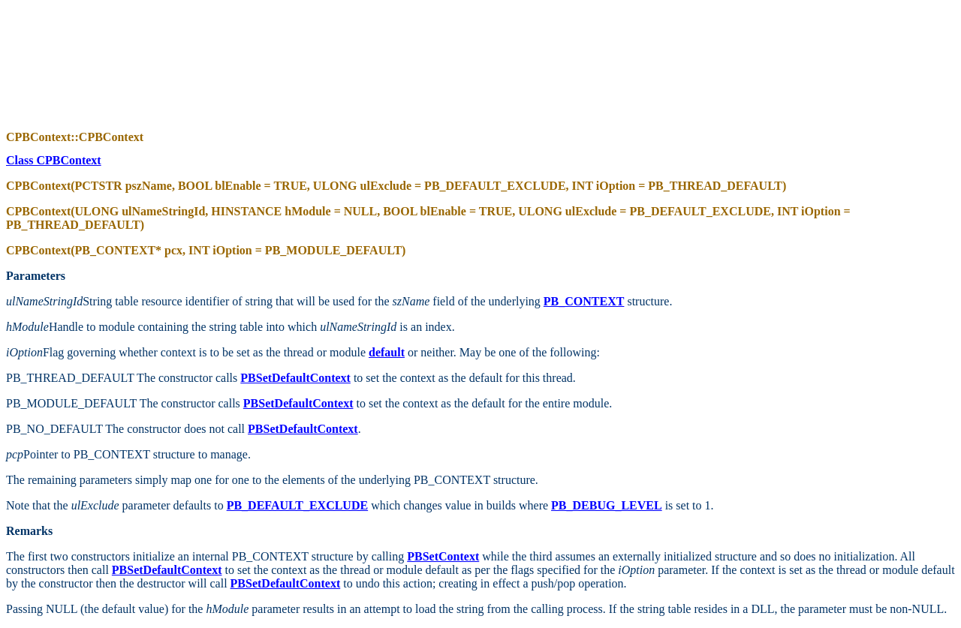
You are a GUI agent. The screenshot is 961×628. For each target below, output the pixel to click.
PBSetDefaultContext (298, 403)
